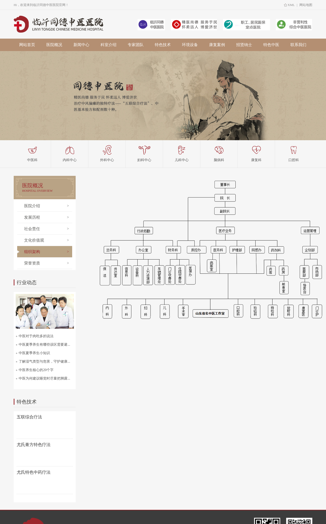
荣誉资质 (32, 263)
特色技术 (163, 45)
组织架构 (32, 252)
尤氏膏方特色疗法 (34, 444)
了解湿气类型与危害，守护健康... (44, 361)
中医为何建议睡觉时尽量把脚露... (44, 378)
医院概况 (54, 45)
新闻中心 (81, 45)
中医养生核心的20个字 (36, 370)
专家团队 (136, 45)
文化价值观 (34, 240)
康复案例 (217, 45)
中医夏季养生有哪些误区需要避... (44, 344)
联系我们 (298, 45)
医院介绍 (32, 206)
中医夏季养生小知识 (34, 353)
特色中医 (271, 45)
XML (291, 5)
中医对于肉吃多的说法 (36, 336)
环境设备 (190, 45)
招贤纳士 (244, 45)
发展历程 (32, 217)
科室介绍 (108, 45)
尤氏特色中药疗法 (34, 472)
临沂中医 (59, 24)
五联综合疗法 (29, 417)
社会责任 (32, 229)
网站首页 (27, 45)
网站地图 (305, 5)
